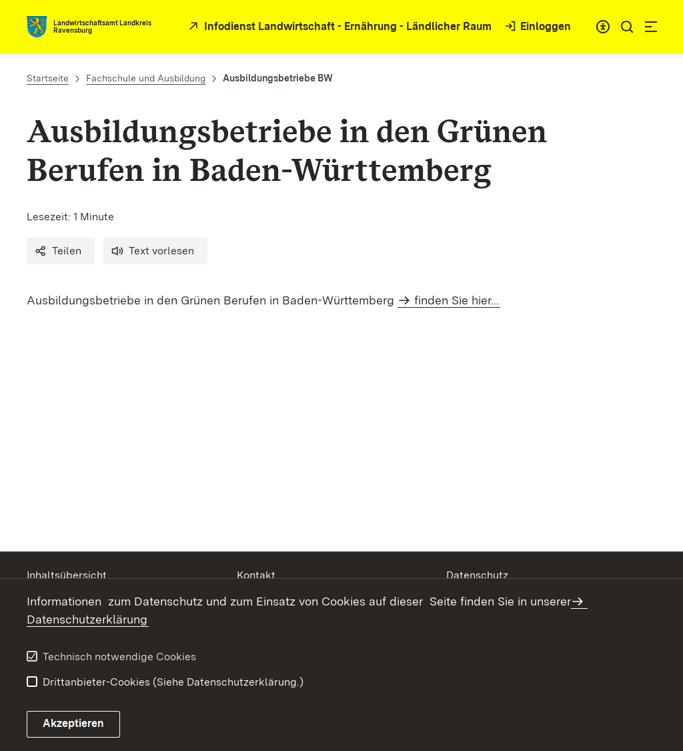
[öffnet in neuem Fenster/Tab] (339, 27)
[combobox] (603, 26)
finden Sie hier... (456, 300)
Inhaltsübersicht (67, 575)
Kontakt (256, 575)
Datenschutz (477, 575)
